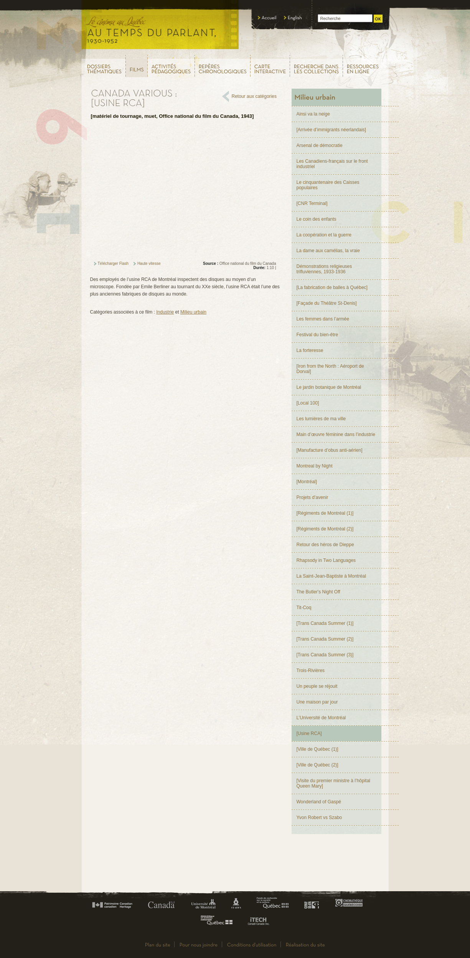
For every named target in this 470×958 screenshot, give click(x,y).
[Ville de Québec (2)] (317, 765)
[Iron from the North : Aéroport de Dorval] (330, 368)
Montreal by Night (315, 466)
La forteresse (310, 350)
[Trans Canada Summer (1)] (325, 623)
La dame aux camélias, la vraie (328, 250)
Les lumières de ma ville (321, 418)
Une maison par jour (317, 702)
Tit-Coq (304, 607)
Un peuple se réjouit (317, 686)
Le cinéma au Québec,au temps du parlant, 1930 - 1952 (160, 27)
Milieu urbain (193, 312)
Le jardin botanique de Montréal (329, 387)
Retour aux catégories (254, 96)
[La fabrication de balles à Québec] (332, 287)
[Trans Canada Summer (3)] (325, 654)
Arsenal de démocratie (320, 145)
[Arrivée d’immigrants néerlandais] (331, 129)
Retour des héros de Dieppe (325, 544)
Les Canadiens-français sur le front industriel (332, 164)
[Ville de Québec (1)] (317, 749)
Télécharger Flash (113, 263)
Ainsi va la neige (313, 114)
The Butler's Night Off (318, 592)
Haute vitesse (149, 263)
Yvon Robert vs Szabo (319, 817)
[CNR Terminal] (312, 203)
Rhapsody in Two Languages (326, 560)
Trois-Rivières (311, 670)
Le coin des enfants (316, 219)
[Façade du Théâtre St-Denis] (327, 303)
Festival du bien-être (317, 334)
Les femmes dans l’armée (323, 319)
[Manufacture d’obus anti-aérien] (330, 450)
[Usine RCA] (309, 733)
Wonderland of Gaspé (319, 801)
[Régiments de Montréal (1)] (325, 513)
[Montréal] (307, 481)
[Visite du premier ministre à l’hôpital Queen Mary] (334, 783)
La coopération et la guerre (324, 235)
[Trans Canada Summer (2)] (325, 639)
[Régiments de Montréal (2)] (325, 529)
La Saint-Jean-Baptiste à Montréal (331, 576)
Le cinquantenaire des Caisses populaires (328, 185)
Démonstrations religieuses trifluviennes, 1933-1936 (324, 269)
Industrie (165, 312)
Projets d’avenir (312, 497)
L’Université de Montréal (321, 717)
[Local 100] (308, 403)
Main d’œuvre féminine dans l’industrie (336, 434)
